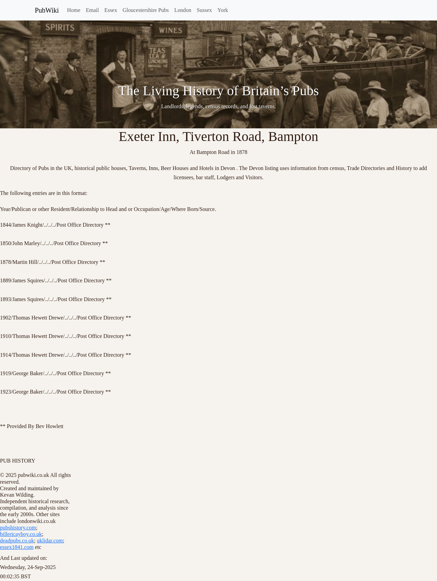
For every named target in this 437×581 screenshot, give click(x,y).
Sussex (204, 10)
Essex (110, 10)
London (183, 10)
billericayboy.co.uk (21, 534)
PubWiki (47, 10)
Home (73, 10)
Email (92, 10)
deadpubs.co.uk (17, 540)
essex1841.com (16, 547)
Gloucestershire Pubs (146, 10)
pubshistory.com (18, 527)
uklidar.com (50, 540)
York (222, 10)
